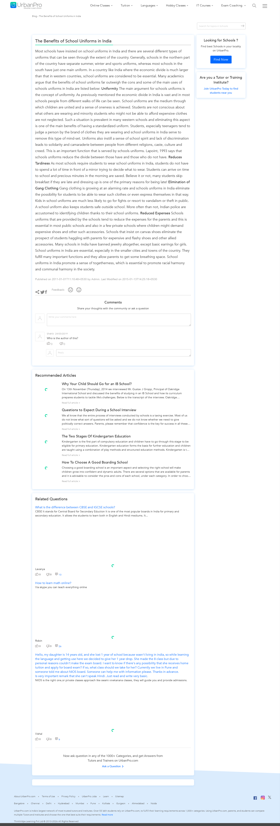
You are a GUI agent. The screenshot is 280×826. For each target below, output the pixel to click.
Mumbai (80, 803)
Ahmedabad (138, 803)
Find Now (221, 59)
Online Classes (100, 5)
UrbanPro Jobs (89, 796)
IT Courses (203, 5)
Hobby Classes (176, 5)
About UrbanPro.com (24, 796)
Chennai (35, 803)
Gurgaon (120, 803)
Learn (106, 796)
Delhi (49, 803)
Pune (93, 803)
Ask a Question (113, 766)
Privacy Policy (68, 796)
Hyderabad (63, 803)
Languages (148, 5)
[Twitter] (269, 798)
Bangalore (19, 803)
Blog (34, 16)
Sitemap (119, 796)
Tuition (125, 5)
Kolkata (106, 803)
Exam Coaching (232, 5)
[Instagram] (263, 798)
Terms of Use (48, 796)
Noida (154, 803)
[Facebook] (255, 799)
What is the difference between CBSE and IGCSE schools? (75, 507)
